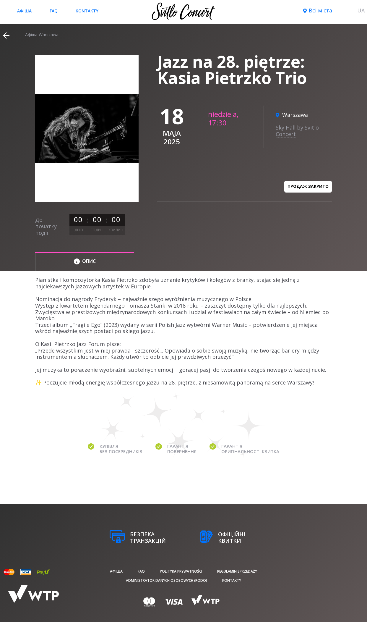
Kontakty (87, 11)
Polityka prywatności (181, 571)
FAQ (54, 11)
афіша (24, 11)
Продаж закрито (308, 186)
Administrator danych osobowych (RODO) (166, 580)
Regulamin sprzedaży (237, 571)
